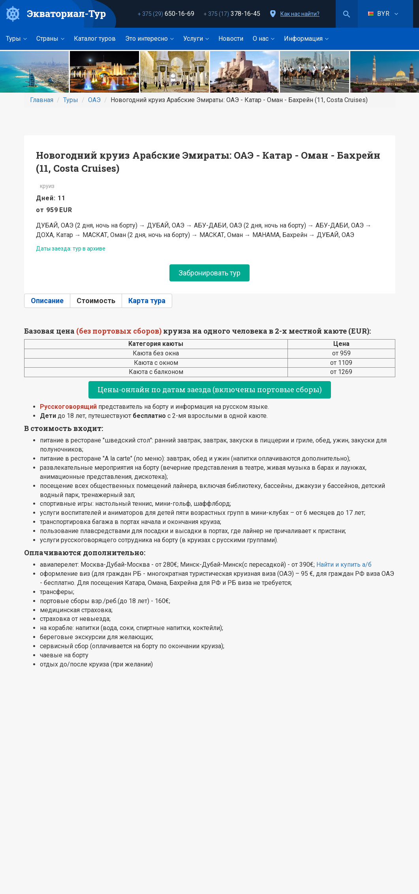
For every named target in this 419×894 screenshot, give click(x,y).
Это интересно (149, 38)
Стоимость (96, 300)
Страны (50, 38)
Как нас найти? (299, 14)
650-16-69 (166, 13)
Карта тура (146, 300)
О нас (263, 38)
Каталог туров (95, 38)
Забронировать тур (209, 273)
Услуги (196, 38)
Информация (306, 38)
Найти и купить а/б (344, 564)
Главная (41, 100)
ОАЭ (94, 100)
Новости (230, 38)
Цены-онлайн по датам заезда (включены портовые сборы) (210, 389)
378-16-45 (232, 13)
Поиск (347, 14)
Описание (47, 300)
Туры (16, 38)
